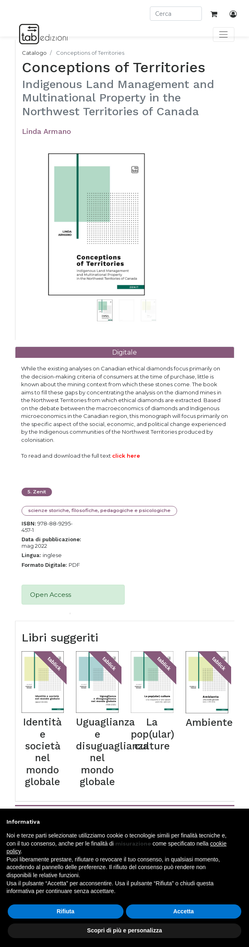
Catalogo (34, 53)
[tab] (124, 352)
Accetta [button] (183, 911)
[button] (40, 234)
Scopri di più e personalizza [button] (124, 930)
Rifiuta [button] (65, 911)
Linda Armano (46, 131)
